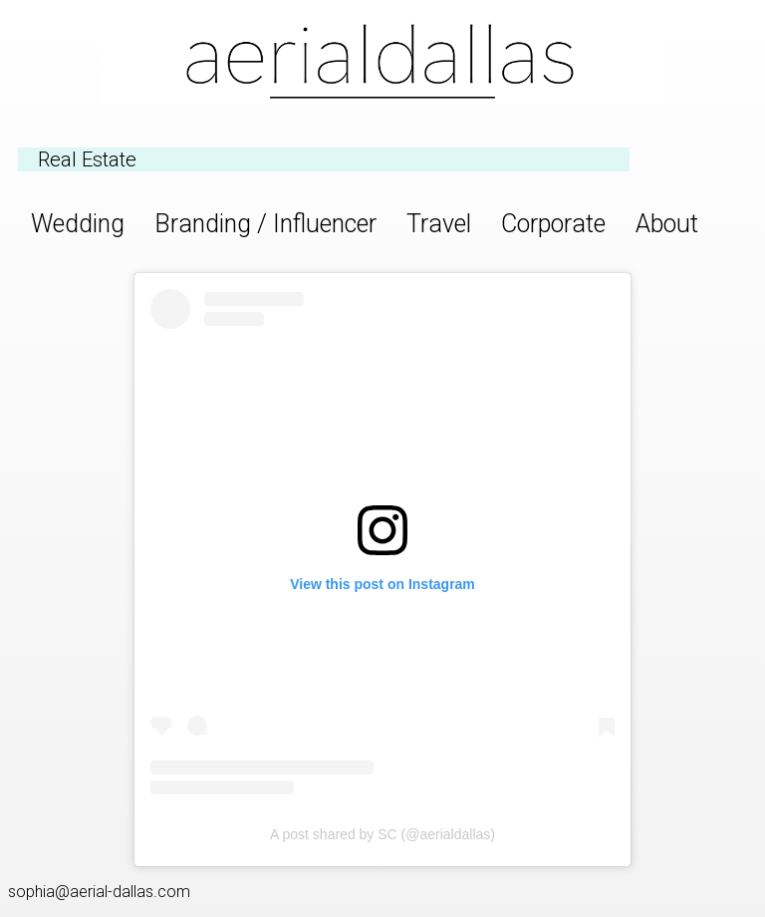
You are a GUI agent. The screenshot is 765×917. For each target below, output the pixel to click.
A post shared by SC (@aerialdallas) (382, 834)
